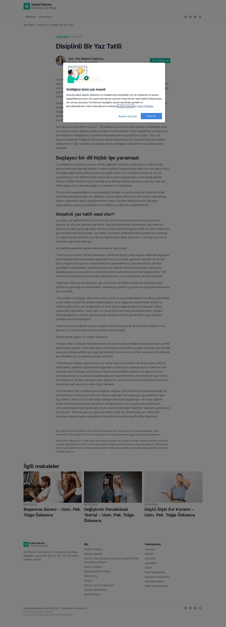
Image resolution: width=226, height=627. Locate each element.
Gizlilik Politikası (126, 106)
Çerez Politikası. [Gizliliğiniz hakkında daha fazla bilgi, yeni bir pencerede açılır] (145, 106)
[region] (114, 92)
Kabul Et (151, 116)
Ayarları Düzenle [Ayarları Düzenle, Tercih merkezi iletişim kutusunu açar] (128, 116)
